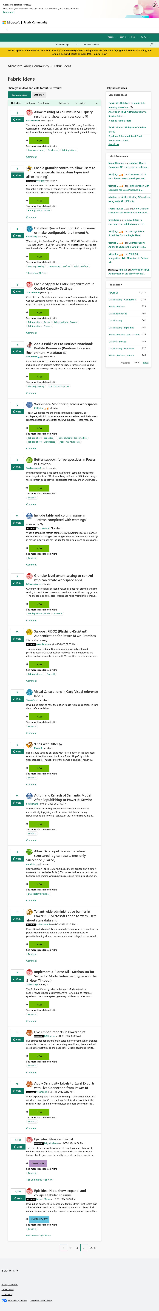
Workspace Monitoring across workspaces (65, 403)
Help (133, 36)
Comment (31, 156)
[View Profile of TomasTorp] (31, 700)
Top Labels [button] (114, 284)
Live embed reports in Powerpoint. (60, 1031)
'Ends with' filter (46, 743)
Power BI (32, 497)
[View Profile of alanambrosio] (33, 292)
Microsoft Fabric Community (28, 66)
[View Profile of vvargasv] (40, 180)
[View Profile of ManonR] (38, 748)
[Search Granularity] (67, 45)
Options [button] (38, 94)
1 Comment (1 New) (36, 272)
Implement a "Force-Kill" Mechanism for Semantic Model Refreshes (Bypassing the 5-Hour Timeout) (61, 976)
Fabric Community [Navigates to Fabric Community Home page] (35, 22)
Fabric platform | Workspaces (41, 441)
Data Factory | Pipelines (38, 893)
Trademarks (7, 1294)
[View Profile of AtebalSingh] (32, 984)
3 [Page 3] (77, 1248)
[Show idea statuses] (88, 103)
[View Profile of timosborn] (113, 219)
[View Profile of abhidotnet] (31, 356)
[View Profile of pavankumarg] (43, 644)
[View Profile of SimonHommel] (116, 162)
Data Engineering (36, 266)
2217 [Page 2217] (93, 1248)
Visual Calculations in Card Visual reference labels (66, 693)
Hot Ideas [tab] (16, 103)
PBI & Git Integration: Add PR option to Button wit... (128, 258)
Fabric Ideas (62, 66)
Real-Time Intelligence (70, 441)
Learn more (9, 12)
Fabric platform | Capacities (40, 437)
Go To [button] (144, 37)
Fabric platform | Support (39, 326)
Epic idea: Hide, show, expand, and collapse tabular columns (60, 1192)
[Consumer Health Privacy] (41, 1300)
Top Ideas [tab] (29, 103)
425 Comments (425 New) (39, 1179)
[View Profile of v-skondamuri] (43, 924)
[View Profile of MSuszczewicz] (33, 584)
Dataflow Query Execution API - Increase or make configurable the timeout (64, 230)
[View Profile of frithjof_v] (38, 408)
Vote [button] (18, 119)
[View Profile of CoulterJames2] (33, 467)
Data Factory (115, 320)
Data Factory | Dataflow (59, 266)
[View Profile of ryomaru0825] (115, 208)
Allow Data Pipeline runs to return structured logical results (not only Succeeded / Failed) (56, 855)
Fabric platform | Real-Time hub (72, 437)
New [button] (39, 140)
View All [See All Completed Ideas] (113, 144)
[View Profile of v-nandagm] (42, 1091)
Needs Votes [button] (38, 1163)
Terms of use (8, 1289)
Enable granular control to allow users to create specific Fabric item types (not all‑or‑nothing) (60, 172)
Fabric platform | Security (65, 322)
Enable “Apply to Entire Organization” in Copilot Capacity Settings (64, 286)
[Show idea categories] (67, 103)
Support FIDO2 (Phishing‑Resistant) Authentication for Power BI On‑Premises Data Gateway (61, 635)
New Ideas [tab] (43, 103)
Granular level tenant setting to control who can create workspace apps (63, 577)
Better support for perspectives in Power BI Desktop (64, 461)
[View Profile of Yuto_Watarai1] (43, 528)
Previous (125, 362)
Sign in (123, 36)
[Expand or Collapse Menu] (4, 30)
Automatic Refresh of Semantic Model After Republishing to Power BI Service (63, 797)
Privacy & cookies (10, 1284)
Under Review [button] (39, 1219)
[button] (19, 94)
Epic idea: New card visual (53, 1139)
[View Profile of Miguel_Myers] (51, 1143)
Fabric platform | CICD (58, 386)
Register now (100, 53)
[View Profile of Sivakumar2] (32, 803)
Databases (53, 150)
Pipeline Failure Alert (119, 120)
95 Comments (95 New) (38, 1235)
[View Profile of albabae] (112, 197)
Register (111, 36)
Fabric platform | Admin (39, 210)
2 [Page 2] (70, 1248)
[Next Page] (100, 1245)
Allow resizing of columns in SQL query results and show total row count (63, 114)
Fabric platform (69, 150)
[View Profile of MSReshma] (49, 1036)
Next (145, 362)
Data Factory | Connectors (122, 299)
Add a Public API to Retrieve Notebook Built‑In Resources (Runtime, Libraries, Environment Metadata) (59, 348)
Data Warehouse (35, 150)
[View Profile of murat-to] (30, 864)
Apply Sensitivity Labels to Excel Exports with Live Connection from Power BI (64, 1085)
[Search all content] (118, 45)
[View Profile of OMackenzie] (32, 120)
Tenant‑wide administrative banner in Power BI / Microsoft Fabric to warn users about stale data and (61, 915)
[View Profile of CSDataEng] (31, 236)
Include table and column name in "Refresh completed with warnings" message (56, 519)
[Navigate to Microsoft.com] (11, 22)
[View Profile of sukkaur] (123, 269)
